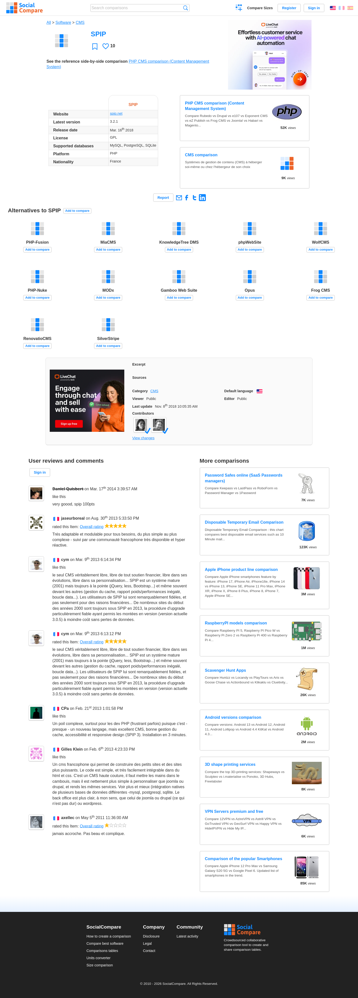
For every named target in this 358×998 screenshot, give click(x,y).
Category (140, 391)
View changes (143, 438)
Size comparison (100, 965)
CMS (80, 22)
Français (342, 8)
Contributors (143, 413)
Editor (229, 399)
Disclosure (151, 936)
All (48, 22)
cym (65, 559)
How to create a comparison (109, 936)
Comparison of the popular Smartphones (243, 859)
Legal (147, 943)
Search (185, 7)
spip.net (116, 113)
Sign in (314, 8)
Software (63, 22)
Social (247, 930)
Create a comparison (239, 8)
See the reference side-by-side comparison (87, 61)
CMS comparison (201, 155)
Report (163, 198)
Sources (139, 378)
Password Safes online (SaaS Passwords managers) (243, 478)
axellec (67, 818)
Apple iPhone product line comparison (241, 569)
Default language (238, 391)
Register (289, 8)
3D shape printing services (230, 764)
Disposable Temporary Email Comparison (244, 522)
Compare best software (105, 943)
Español (350, 8)
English (333, 8)
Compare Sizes (260, 8)
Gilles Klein (72, 749)
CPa (65, 708)
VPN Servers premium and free (234, 811)
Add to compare (77, 211)
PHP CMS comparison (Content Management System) (214, 106)
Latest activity (187, 936)
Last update (142, 406)
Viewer (138, 399)
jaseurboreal (73, 518)
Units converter (99, 958)
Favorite (94, 46)
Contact (149, 951)
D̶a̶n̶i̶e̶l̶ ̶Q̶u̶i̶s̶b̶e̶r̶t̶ (68, 489)
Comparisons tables (102, 951)
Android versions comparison (233, 717)
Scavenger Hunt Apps (225, 670)
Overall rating (91, 526)
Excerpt (138, 364)
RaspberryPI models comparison (236, 623)
